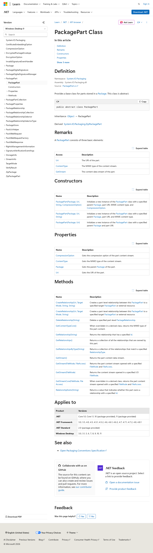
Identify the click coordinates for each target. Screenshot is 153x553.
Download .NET (140, 12)
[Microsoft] (5, 4)
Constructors (63, 53)
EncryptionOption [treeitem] (14, 57)
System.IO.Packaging (76, 78)
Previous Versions (27, 539)
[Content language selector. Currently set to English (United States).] (17, 532)
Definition (61, 45)
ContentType (62, 166)
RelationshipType (97, 352)
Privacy (65, 539)
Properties (61, 57)
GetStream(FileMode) (65, 372)
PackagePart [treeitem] (14, 82)
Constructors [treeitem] (14, 86)
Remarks (61, 49)
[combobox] (25, 28)
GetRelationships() (64, 340)
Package (102, 93)
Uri (57, 160)
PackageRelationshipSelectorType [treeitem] (21, 120)
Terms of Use (109, 539)
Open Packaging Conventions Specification (82, 450)
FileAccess (107, 366)
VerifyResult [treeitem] (11, 167)
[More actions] (146, 22)
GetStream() (61, 357)
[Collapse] (43, 22)
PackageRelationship (126, 320)
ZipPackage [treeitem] (11, 172)
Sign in (146, 3)
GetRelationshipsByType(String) (70, 349)
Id (131, 334)
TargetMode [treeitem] (11, 163)
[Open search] (139, 4)
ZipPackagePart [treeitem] (13, 176)
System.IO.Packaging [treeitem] (15, 40)
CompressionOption (96, 207)
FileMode (94, 366)
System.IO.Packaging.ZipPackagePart (83, 123)
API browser (75, 22)
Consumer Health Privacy (85, 539)
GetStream (61, 171)
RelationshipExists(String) (67, 389)
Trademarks (124, 539)
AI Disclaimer (10, 539)
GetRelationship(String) (66, 334)
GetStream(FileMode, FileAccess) (71, 363)
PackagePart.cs (69, 85)
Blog (41, 539)
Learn (57, 22)
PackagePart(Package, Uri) (68, 222)
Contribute (53, 539)
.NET (65, 22)
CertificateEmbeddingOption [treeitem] (19, 44)
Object (70, 116)
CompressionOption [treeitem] (15, 48)
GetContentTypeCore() (66, 325)
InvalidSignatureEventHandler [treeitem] (19, 61)
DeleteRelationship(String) (67, 320)
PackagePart (63, 140)
